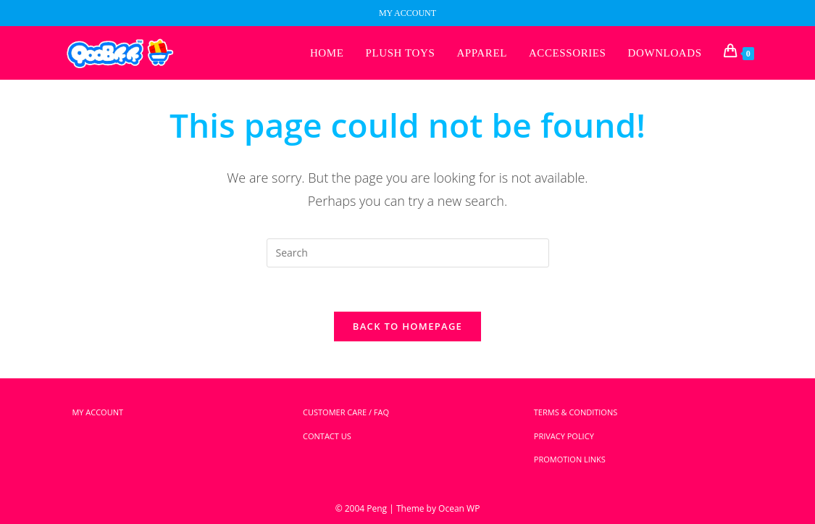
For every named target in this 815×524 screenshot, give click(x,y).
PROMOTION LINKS (570, 459)
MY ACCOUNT (407, 13)
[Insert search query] (408, 252)
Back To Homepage (407, 326)
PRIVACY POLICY (564, 436)
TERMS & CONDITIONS (575, 412)
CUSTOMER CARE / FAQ (346, 412)
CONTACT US (327, 436)
